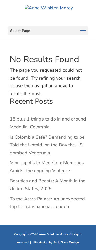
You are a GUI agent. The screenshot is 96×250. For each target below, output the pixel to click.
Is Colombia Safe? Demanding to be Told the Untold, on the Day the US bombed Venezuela (47, 145)
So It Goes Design (66, 242)
